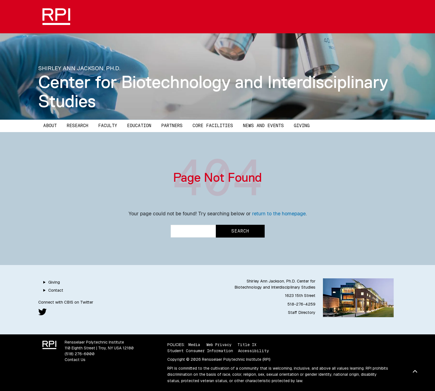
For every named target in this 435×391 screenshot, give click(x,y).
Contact (55, 290)
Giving (302, 125)
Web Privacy (218, 344)
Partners (172, 125)
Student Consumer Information (200, 350)
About (50, 125)
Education (139, 125)
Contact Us (75, 359)
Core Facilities (213, 125)
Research (77, 125)
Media (194, 344)
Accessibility (253, 350)
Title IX (246, 344)
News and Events (263, 125)
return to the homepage (279, 213)
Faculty (107, 125)
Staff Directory (301, 312)
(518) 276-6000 (80, 353)
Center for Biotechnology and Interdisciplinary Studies (213, 91)
